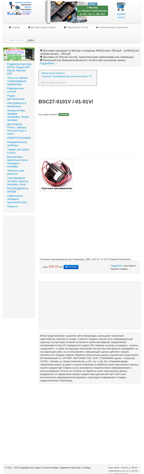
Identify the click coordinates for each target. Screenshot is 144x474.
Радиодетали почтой (76, 27)
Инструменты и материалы (16, 105)
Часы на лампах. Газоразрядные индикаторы (17, 81)
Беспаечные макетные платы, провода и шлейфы (17, 161)
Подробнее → (48, 63)
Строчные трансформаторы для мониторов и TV (66, 76)
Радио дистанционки (15, 97)
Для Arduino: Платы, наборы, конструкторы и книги (17, 129)
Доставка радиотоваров (42, 27)
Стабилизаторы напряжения (112, 27)
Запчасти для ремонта (15, 172)
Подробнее (116, 265)
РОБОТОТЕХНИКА (19, 137)
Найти (30, 40)
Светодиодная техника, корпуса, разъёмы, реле (18, 181)
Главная (14, 27)
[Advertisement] (18, 267)
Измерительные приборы (17, 144)
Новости (12, 206)
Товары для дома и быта (18, 151)
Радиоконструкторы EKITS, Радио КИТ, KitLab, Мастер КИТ (19, 69)
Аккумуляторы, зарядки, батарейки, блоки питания (18, 115)
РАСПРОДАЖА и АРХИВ (17, 190)
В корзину (71, 267)
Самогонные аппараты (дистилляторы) (17, 199)
